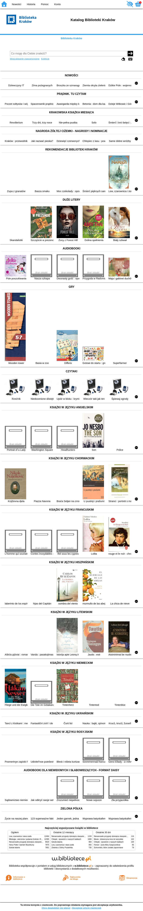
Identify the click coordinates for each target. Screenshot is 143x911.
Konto (57, 4)
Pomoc (45, 4)
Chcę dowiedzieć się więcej (56, 908)
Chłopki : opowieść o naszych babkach (66, 839)
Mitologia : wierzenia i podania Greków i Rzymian (28, 839)
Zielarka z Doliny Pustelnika (62, 848)
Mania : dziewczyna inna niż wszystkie (108, 839)
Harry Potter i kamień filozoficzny (21, 845)
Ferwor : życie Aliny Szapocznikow (107, 845)
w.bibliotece (82, 865)
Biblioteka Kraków (71, 38)
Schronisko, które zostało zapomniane (108, 848)
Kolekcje (45, 59)
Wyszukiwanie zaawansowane (25, 59)
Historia (31, 4)
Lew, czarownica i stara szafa (20, 836)
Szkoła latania (14, 848)
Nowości (16, 4)
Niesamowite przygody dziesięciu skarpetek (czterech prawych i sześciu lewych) (39, 842)
